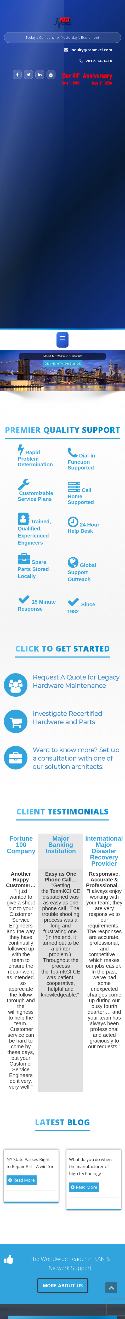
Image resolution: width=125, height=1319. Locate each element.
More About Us (63, 1285)
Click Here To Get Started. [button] (62, 363)
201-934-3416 (99, 60)
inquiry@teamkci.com (91, 49)
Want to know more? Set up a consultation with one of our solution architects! (76, 758)
